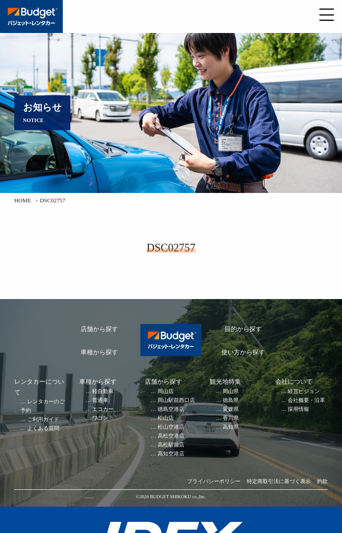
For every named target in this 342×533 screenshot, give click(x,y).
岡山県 (231, 391)
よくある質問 (43, 428)
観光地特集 (225, 381)
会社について (294, 381)
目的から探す (243, 329)
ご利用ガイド (43, 419)
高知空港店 (171, 454)
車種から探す (99, 352)
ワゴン (100, 418)
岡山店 (166, 391)
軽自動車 (103, 391)
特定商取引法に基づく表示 (279, 481)
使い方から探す (243, 352)
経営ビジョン (304, 391)
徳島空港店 (171, 409)
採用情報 (298, 409)
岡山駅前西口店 (176, 400)
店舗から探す (99, 329)
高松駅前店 (171, 445)
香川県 (231, 418)
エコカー (103, 409)
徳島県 (231, 400)
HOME (22, 200)
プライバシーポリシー (213, 481)
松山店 (166, 418)
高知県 (231, 427)
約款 (322, 481)
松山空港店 (171, 427)
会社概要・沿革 (306, 400)
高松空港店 (171, 436)
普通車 (100, 400)
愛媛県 (231, 409)
